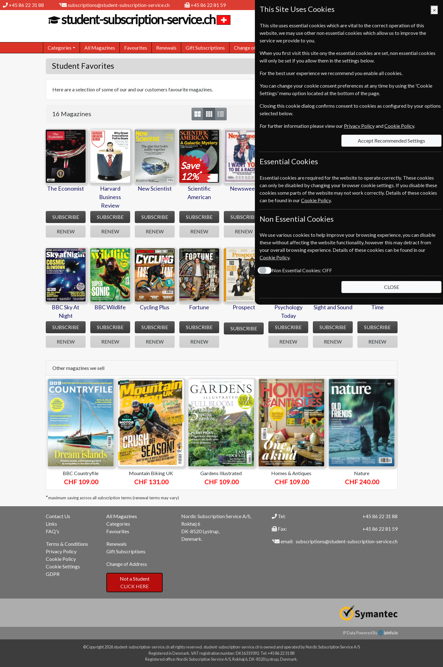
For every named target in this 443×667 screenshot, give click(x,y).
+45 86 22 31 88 (26, 5)
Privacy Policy (61, 551)
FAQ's (52, 531)
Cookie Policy (61, 559)
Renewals (166, 48)
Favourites (135, 48)
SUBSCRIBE (65, 217)
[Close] (434, 10)
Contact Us (58, 516)
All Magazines (99, 48)
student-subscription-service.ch (137, 19)
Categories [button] (59, 48)
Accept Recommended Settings (391, 141)
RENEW (66, 231)
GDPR (53, 574)
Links (51, 524)
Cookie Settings (63, 566)
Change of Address (254, 48)
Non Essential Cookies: (302, 270)
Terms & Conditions (67, 544)
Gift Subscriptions (205, 48)
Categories (118, 524)
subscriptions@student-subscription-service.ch (119, 5)
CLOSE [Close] (391, 287)
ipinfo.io (388, 632)
